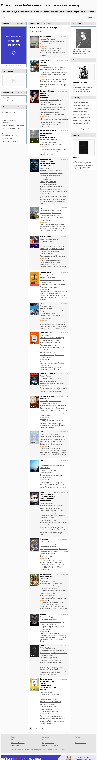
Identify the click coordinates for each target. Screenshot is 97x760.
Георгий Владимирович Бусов (50, 401)
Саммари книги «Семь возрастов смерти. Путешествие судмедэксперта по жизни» (48, 684)
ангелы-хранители (60, 591)
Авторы (70, 12)
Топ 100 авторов (7, 100)
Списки (36, 12)
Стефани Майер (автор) (81, 106)
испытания (44, 249)
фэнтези (5, 115)
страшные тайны (46, 551)
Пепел (42, 303)
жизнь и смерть (54, 44)
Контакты (91, 12)
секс (42, 112)
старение (57, 702)
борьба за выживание (59, 72)
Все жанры (21, 107)
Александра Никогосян (48, 581)
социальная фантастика (48, 619)
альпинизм (63, 549)
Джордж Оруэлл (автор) (81, 103)
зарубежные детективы (48, 546)
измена (58, 378)
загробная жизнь (46, 144)
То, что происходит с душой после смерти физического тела (48, 134)
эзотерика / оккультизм (48, 142)
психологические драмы (48, 470)
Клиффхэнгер (45, 36)
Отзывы (62, 12)
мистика (64, 311)
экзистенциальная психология (50, 475)
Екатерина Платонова (47, 463)
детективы (6, 133)
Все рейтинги (20, 92)
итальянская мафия (52, 112)
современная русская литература (9, 121)
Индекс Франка (46, 333)
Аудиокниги (19, 12)
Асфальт (76, 157)
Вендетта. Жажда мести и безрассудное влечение (47, 94)
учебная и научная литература (12, 118)
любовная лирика (58, 437)
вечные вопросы (46, 187)
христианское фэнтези (48, 595)
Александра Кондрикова (48, 617)
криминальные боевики (48, 70)
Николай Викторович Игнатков (50, 210)
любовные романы (8, 112)
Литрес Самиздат (48, 743)
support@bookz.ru (46, 750)
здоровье (43, 694)
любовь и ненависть (47, 114)
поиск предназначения (48, 182)
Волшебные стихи (80, 83)
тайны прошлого (45, 408)
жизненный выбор (60, 653)
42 (43, 728)
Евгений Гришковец (80, 160)
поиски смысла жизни (47, 215)
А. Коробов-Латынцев (47, 648)
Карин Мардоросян (46, 503)
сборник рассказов (46, 655)
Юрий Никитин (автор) (80, 108)
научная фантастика (47, 406)
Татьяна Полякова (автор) (81, 120)
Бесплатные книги (50, 12)
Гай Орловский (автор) (80, 111)
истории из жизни (46, 347)
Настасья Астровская (47, 39)
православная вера (59, 598)
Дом (41, 432)
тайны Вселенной (46, 441)
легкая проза (59, 355)
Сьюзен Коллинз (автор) (81, 114)
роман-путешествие (56, 624)
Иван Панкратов (45, 335)
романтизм (62, 285)
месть (48, 72)
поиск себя (58, 660)
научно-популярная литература (51, 173)
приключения (7, 139)
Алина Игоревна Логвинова (49, 275)
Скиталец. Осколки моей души (48, 397)
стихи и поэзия (45, 213)
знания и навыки (58, 187)
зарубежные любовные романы (51, 109)
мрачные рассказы (46, 383)
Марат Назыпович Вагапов (49, 239)
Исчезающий (45, 614)
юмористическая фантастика (50, 311)
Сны (41, 460)
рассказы (43, 287)
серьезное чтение (46, 218)
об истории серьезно (9, 136)
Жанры (83, 12)
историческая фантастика (49, 403)
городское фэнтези (47, 591)
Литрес (44, 740)
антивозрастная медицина (49, 711)
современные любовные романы (13, 125)
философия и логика (59, 191)
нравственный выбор (56, 627)
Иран (42, 208)
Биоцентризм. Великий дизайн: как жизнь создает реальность (47, 162)
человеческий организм (48, 699)
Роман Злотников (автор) (81, 117)
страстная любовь (46, 74)
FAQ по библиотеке (18, 743)
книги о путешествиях (47, 277)
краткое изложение (47, 702)
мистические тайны (53, 313)
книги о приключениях (10, 141)
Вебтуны (28, 12)
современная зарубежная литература (11, 129)
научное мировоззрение (48, 184)
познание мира (46, 179)
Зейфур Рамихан (46, 376)
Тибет (43, 554)
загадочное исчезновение (49, 549)
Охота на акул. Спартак (46, 61)
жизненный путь (60, 439)
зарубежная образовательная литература (50, 176)
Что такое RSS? (80, 743)
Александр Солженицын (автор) (83, 126)
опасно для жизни (46, 556)
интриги (43, 72)
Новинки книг (7, 12)
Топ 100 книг (6, 98)
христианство (45, 588)
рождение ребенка (46, 473)
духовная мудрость (47, 439)
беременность (45, 468)
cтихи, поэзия (58, 218)
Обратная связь (16, 740)
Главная (32, 23)
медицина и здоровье (47, 518)
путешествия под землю (48, 285)
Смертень (44, 645)
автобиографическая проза (49, 340)
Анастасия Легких (46, 306)
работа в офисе (45, 316)
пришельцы (56, 316)
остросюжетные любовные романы (52, 67)
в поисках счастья (46, 660)
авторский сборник (46, 653)
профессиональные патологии (50, 697)
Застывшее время (47, 374)
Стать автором (16, 746)
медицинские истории (47, 352)
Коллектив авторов (46, 692)
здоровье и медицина (59, 522)
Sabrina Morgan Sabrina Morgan (50, 100)
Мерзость (44, 539)
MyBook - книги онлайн (50, 746)
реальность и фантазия (48, 658)
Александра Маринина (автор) (83, 129)
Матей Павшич (45, 168)
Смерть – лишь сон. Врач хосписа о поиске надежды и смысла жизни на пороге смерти (48, 496)
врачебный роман (46, 350)
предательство (61, 246)
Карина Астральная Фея (48, 140)
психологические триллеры (49, 251)
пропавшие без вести (60, 551)
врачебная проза (59, 347)
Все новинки (21, 23)
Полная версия (37, 31)
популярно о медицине (48, 520)
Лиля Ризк (43, 65)
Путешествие (45, 272)
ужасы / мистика (46, 308)
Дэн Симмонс (44, 541)
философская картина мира (50, 189)
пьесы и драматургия (47, 246)
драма (43, 313)
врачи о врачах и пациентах (50, 342)
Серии (76, 12)
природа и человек (46, 282)
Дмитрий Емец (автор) (80, 123)
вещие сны (44, 624)
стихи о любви (45, 410)
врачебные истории (47, 355)
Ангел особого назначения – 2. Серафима (46, 576)
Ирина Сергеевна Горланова (50, 434)
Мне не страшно (46, 236)
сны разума (44, 627)
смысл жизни (56, 213)
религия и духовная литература (51, 583)
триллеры (60, 70)
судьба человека (58, 408)
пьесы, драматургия (47, 256)
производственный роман (49, 345)
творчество (44, 44)
